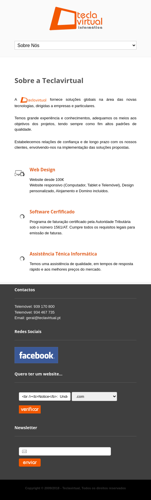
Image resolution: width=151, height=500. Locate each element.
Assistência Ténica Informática (63, 254)
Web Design (42, 169)
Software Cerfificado (52, 212)
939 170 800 (44, 306)
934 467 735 (44, 312)
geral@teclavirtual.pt (43, 318)
